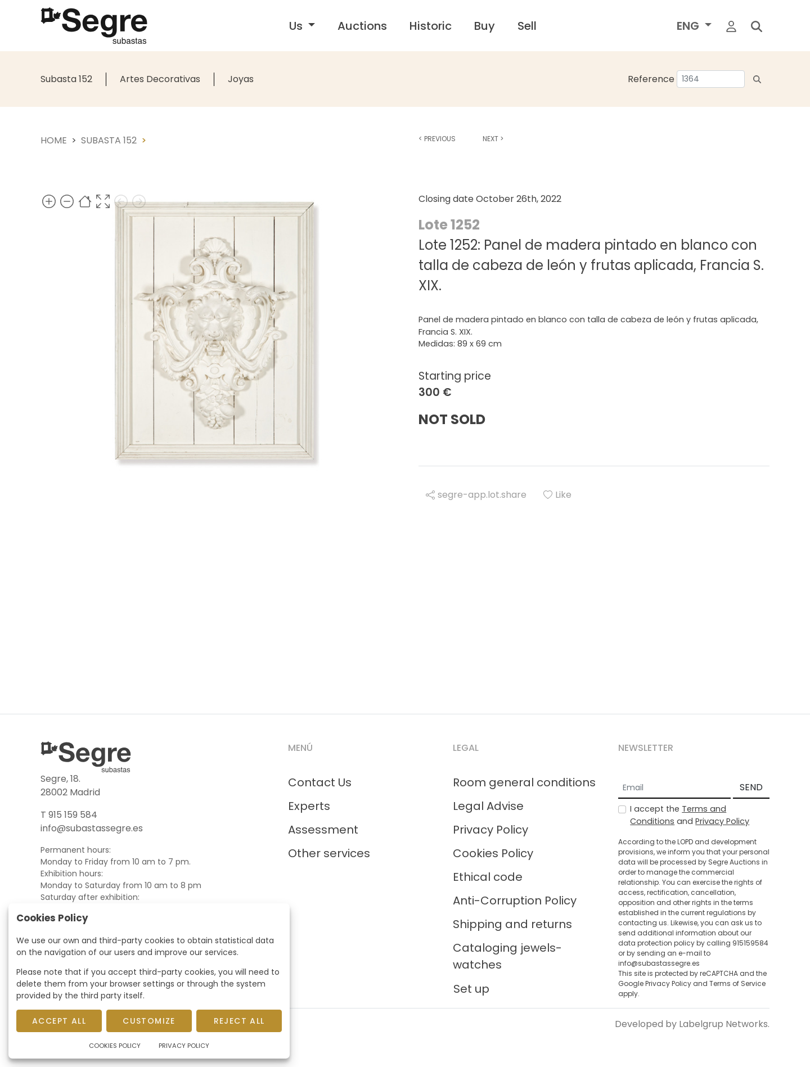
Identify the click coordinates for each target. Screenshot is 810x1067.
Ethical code (488, 877)
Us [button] (297, 26)
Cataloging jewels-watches (507, 956)
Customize (149, 1021)
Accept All (59, 1021)
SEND (751, 787)
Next (493, 138)
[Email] (674, 788)
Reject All (239, 1021)
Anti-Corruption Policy (515, 900)
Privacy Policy (490, 830)
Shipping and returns (512, 924)
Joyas (241, 79)
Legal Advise (488, 806)
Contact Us (320, 782)
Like (557, 494)
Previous (437, 138)
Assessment (323, 830)
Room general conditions (524, 782)
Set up (471, 989)
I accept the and (689, 815)
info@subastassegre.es (91, 828)
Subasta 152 (66, 79)
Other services (329, 853)
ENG (689, 26)
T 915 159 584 (68, 814)
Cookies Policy (493, 853)
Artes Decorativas (160, 79)
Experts (309, 806)
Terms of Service (737, 983)
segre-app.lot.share (476, 494)
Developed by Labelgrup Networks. (692, 1024)
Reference (651, 79)
